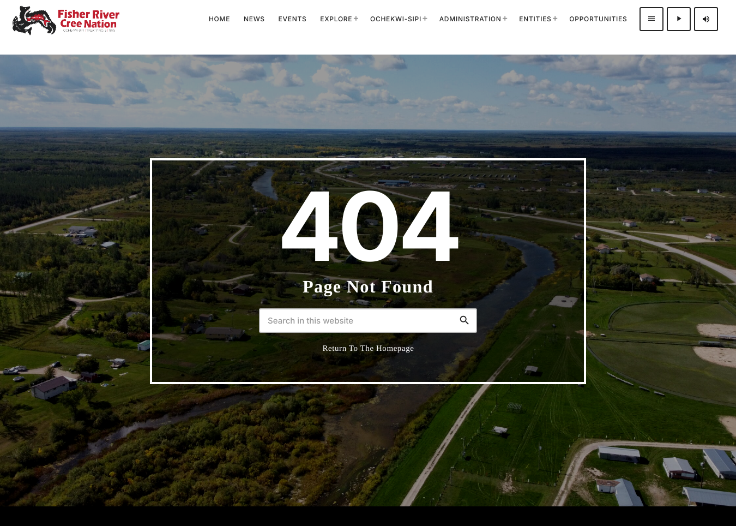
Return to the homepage (368, 348)
